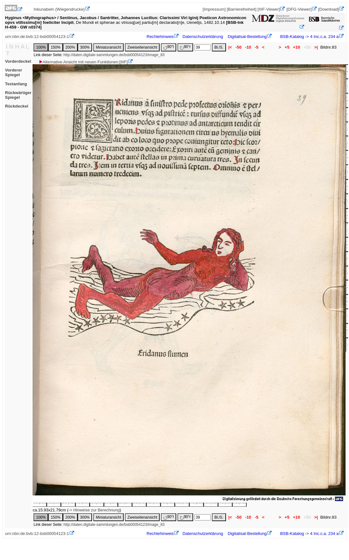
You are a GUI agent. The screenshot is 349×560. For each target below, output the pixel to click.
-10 (248, 47)
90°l (168, 47)
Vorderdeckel (18, 61)
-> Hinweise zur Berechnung (94, 510)
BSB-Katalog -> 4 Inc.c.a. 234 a (309, 36)
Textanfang (16, 84)
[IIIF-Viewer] (269, 9)
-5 (256, 47)
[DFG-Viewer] (298, 9)
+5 (287, 47)
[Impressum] (214, 9)
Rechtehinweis (160, 36)
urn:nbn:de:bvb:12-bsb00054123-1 (37, 36)
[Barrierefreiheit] (241, 9)
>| (316, 47)
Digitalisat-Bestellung (247, 36)
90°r (185, 47)
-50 (238, 47)
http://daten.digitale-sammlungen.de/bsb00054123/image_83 (114, 55)
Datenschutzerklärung (202, 36)
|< (230, 47)
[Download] (328, 9)
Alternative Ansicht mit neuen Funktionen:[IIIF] (83, 62)
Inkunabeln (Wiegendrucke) (59, 9)
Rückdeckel (16, 106)
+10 (296, 47)
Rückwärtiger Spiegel (18, 95)
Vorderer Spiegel (13, 72)
